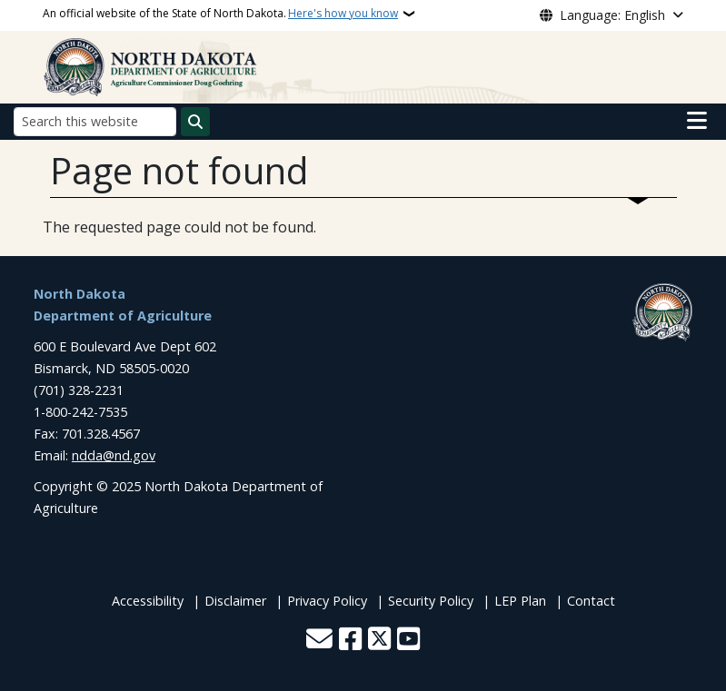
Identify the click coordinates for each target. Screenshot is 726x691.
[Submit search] (195, 121)
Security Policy (430, 600)
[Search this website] (95, 121)
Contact (591, 600)
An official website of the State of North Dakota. (220, 13)
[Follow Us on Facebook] (350, 641)
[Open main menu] (696, 121)
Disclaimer (235, 600)
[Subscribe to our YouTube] (408, 641)
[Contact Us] (319, 641)
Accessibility (148, 600)
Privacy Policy (327, 600)
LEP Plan (520, 600)
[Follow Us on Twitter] (379, 641)
